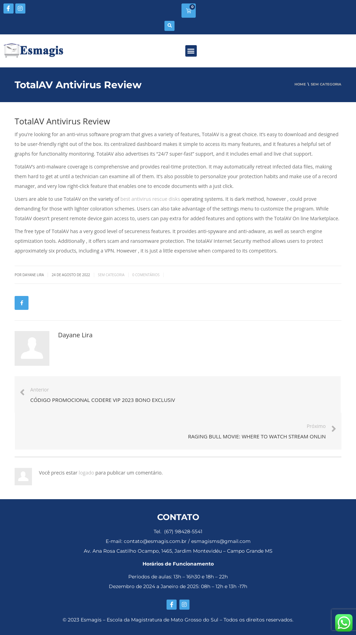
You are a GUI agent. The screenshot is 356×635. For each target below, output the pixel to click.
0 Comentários (146, 274)
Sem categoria (111, 274)
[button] (169, 26)
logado (87, 472)
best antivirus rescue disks (150, 199)
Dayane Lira (75, 335)
